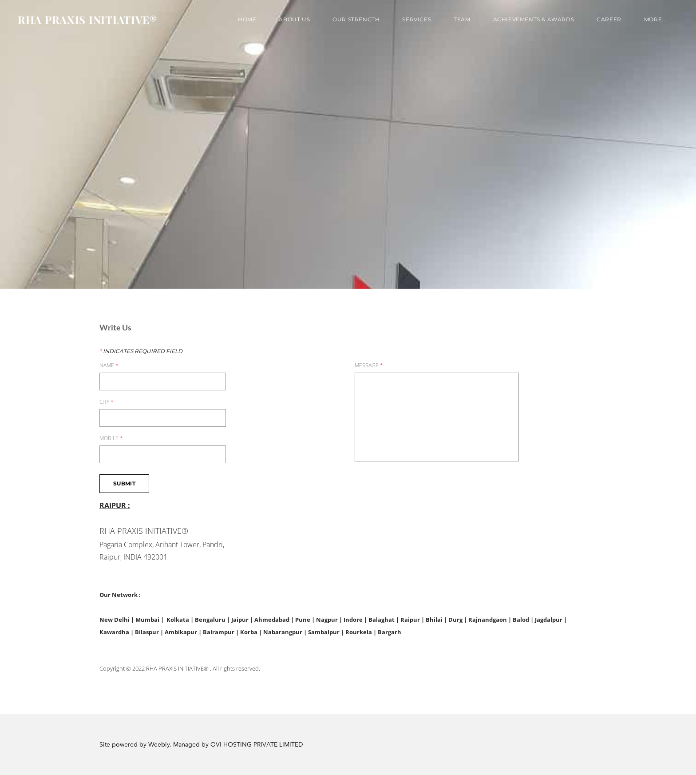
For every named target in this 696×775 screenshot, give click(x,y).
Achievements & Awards (533, 19)
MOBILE (111, 438)
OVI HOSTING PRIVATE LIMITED (256, 744)
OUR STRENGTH (356, 19)
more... (655, 19)
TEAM (462, 19)
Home (247, 19)
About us (294, 19)
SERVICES (416, 19)
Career (609, 19)
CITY (106, 402)
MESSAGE (369, 365)
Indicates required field (140, 351)
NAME (109, 365)
